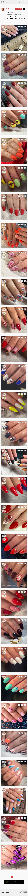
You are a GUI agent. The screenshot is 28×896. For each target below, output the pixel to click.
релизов (17, 17)
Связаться (18, 8)
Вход (22, 2)
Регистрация (18, 2)
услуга (23, 17)
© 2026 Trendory (5, 892)
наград (12, 17)
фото (7, 17)
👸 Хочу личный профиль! (14, 882)
